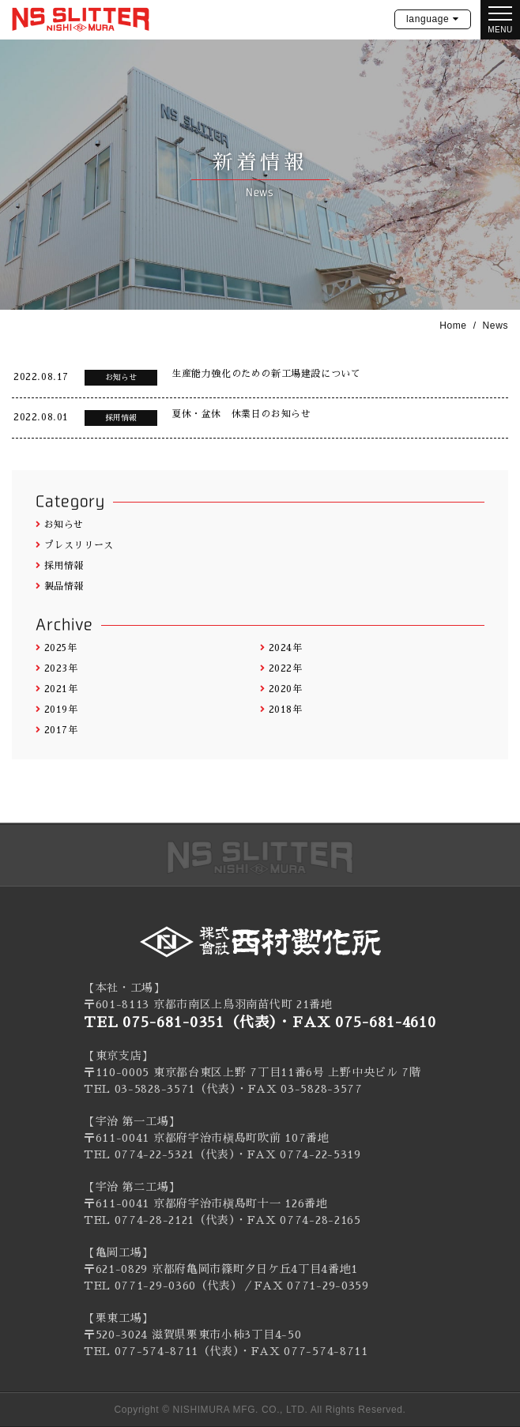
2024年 (281, 648)
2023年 (57, 668)
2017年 (57, 730)
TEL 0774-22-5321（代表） (160, 1154)
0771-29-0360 (155, 1285)
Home (452, 325)
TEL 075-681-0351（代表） (180, 1022)
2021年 (57, 689)
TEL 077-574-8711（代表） (161, 1351)
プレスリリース (75, 545)
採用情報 (60, 565)
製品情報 (60, 586)
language (427, 18)
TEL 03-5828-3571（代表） (160, 1088)
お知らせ (60, 524)
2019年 (57, 709)
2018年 (281, 709)
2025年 (56, 648)
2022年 (281, 668)
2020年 (281, 689)
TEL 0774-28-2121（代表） (160, 1220)
